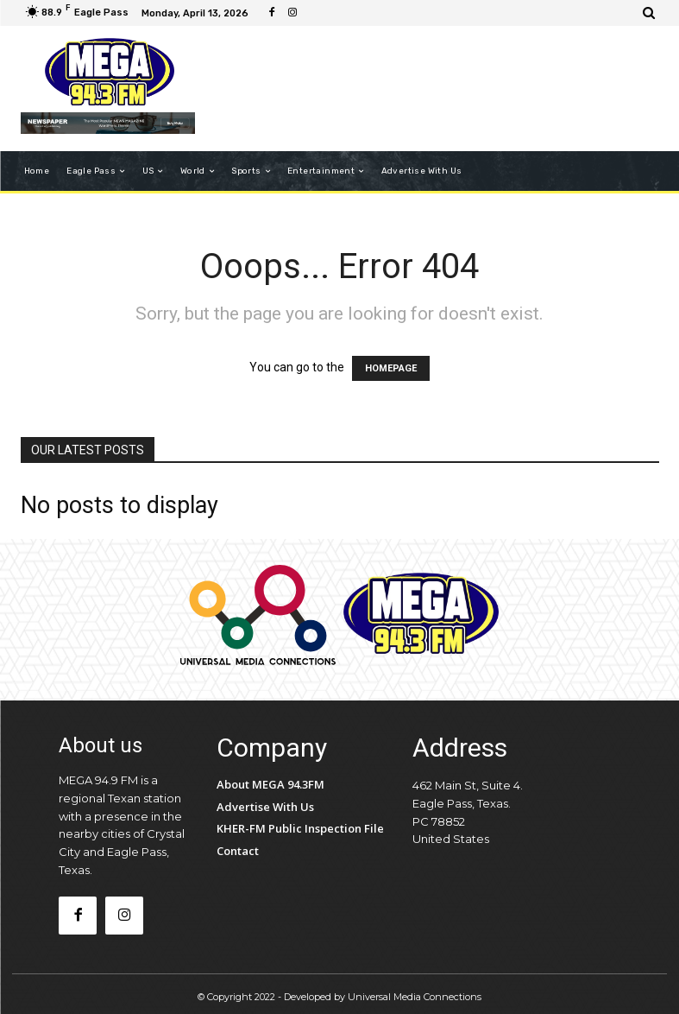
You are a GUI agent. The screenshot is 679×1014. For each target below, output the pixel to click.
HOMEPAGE (391, 368)
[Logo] (110, 73)
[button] (649, 12)
